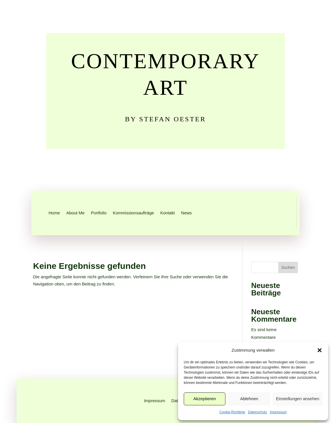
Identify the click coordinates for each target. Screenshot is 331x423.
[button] (319, 350)
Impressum (278, 412)
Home (54, 212)
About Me (75, 212)
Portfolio (98, 212)
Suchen (288, 267)
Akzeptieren (204, 398)
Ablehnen (249, 398)
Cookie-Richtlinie (232, 412)
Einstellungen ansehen (297, 398)
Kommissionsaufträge (133, 212)
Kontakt (167, 212)
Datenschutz (257, 412)
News (186, 212)
